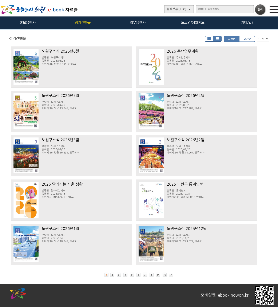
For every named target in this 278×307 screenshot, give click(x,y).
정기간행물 (83, 22)
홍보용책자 (27, 22)
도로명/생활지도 (192, 22)
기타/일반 (247, 22)
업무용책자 (138, 22)
